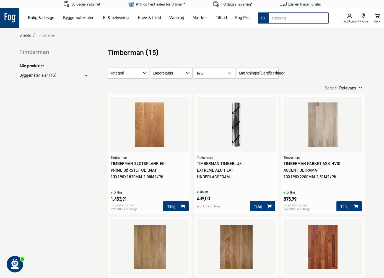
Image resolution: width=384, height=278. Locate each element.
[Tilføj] (176, 206)
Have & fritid (149, 17)
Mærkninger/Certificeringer (262, 73)
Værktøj (176, 17)
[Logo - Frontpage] (9, 18)
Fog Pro (242, 17)
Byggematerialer (78, 17)
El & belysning (116, 17)
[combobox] (298, 18)
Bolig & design (41, 17)
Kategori (117, 73)
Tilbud (221, 17)
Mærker (200, 17)
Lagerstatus (163, 73)
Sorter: (331, 88)
